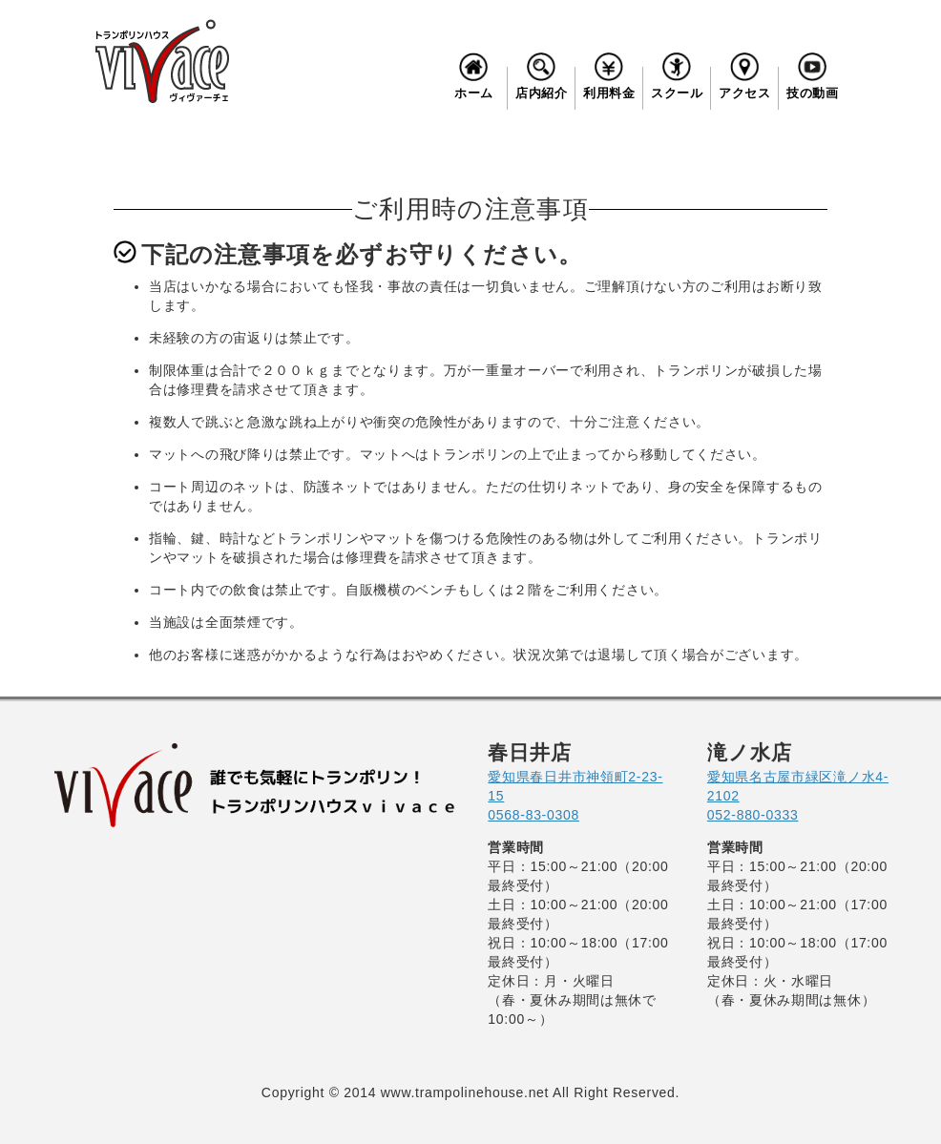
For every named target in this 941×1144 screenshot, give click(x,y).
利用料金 (608, 74)
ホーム (473, 74)
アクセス (744, 74)
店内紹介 (541, 74)
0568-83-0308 (533, 814)
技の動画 (812, 74)
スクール (676, 74)
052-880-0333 (753, 814)
